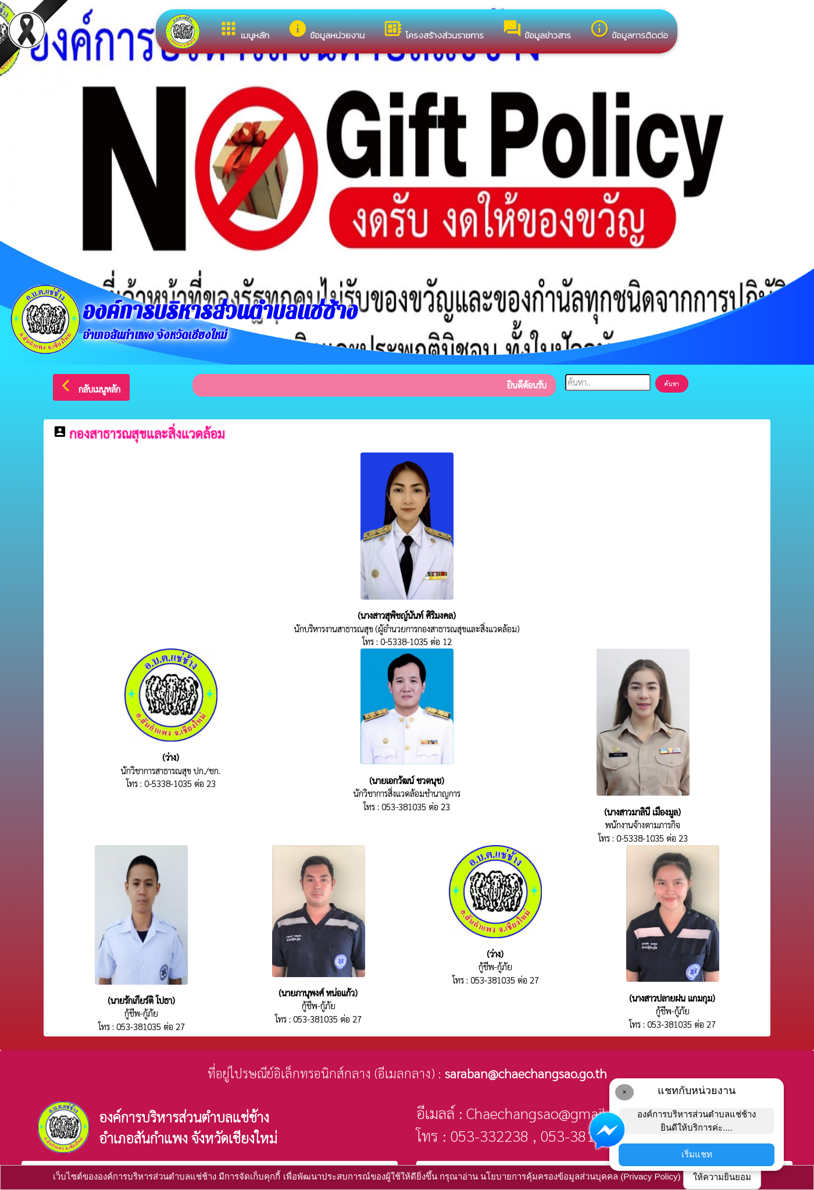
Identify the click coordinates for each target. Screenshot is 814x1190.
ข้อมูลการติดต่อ (629, 30)
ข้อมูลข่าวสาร (536, 30)
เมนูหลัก (244, 30)
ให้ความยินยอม (722, 1177)
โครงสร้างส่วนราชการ (433, 30)
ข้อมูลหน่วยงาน (326, 30)
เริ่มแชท (696, 1154)
